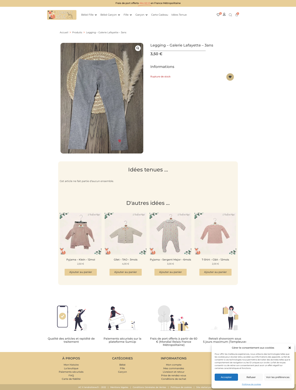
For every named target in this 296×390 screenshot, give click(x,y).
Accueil (64, 32)
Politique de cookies (251, 384)
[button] (289, 347)
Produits (77, 32)
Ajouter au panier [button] (80, 272)
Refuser (251, 377)
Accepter (226, 377)
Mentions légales (119, 387)
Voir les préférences (278, 377)
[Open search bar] (230, 15)
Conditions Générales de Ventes (149, 387)
